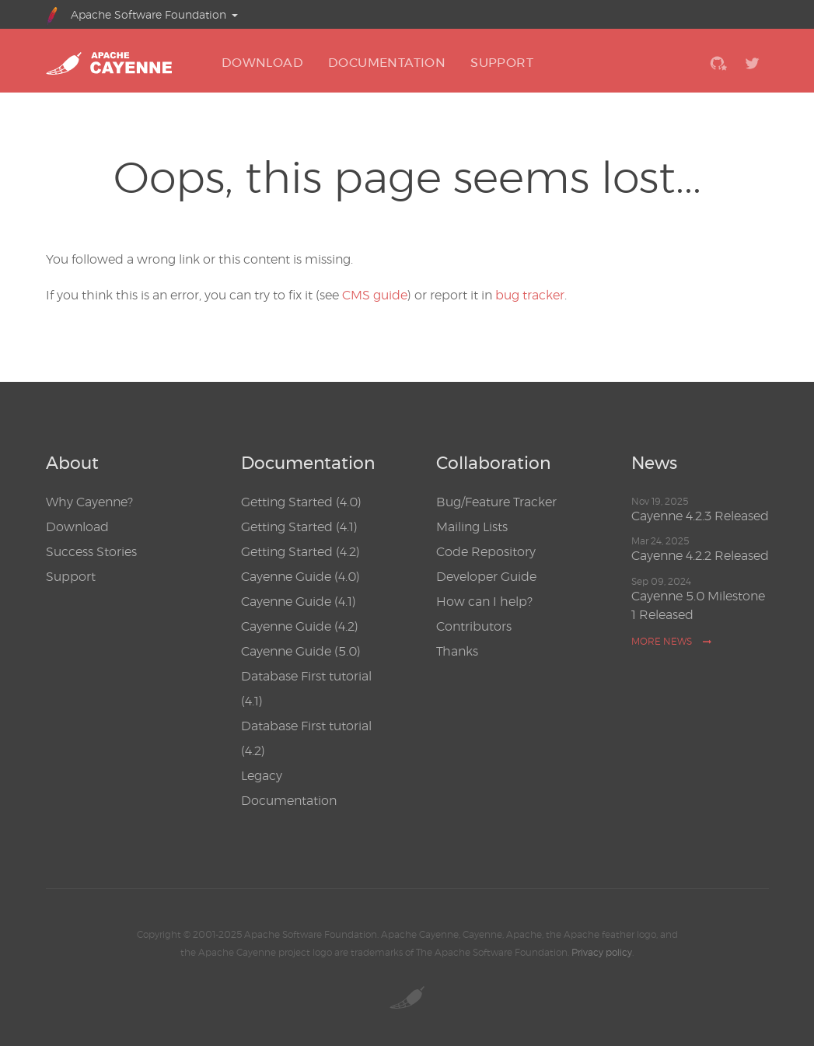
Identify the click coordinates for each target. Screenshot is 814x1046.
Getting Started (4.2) (300, 551)
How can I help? (484, 601)
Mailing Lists (472, 527)
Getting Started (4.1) (299, 527)
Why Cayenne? (89, 502)
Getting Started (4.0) (301, 502)
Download (77, 527)
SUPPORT (501, 62)
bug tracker (529, 295)
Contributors (474, 626)
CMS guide (374, 295)
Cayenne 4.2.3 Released (700, 516)
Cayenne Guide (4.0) (300, 576)
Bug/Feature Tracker (496, 502)
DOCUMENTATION (386, 62)
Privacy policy (601, 952)
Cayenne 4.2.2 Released (700, 555)
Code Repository (486, 551)
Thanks (457, 651)
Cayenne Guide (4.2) (299, 626)
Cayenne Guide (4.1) (298, 601)
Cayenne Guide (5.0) (301, 651)
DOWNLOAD (262, 62)
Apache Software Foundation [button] (136, 15)
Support (71, 576)
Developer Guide (486, 576)
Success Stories (91, 551)
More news (671, 641)
